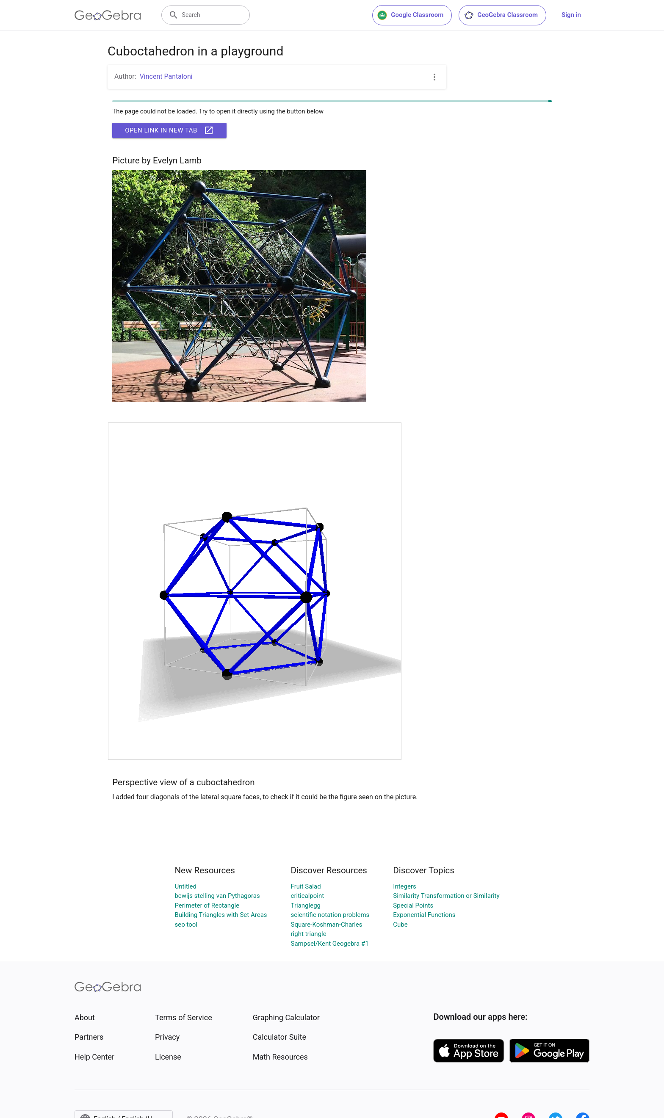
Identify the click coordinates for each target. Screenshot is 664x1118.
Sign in (571, 15)
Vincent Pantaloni (166, 76)
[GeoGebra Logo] (108, 15)
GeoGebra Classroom (501, 15)
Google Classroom (410, 15)
